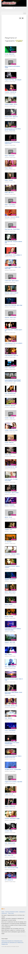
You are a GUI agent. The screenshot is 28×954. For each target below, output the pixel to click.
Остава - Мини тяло (9, 54)
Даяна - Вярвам (8, 604)
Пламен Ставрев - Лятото (11, 104)
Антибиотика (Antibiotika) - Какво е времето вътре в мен (13, 756)
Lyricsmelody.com (5, 942)
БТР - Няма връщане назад (11, 867)
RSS (3, 908)
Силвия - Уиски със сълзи (11, 430)
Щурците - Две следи (10, 642)
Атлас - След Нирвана (10, 730)
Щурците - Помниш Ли (10, 579)
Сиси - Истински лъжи (10, 393)
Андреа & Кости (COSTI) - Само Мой (13, 781)
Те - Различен (8, 541)
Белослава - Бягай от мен (11, 705)
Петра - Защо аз (8, 167)
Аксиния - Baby (8, 830)
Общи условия (11, 913)
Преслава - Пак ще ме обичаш (12, 217)
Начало (2, 911)
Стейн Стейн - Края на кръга (11, 280)
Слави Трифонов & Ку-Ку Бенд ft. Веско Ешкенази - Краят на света (13, 380)
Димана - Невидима (9, 504)
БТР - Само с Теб (9, 855)
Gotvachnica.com (18, 940)
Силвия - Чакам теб (9, 417)
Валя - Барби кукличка (10, 666)
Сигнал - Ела (8, 454)
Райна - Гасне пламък (10, 204)
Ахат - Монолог (8, 718)
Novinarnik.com (13, 942)
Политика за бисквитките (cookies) (11, 911)
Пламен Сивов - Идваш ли (11, 116)
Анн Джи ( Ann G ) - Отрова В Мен (13, 769)
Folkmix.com (20, 942)
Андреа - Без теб (9, 793)
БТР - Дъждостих (9, 879)
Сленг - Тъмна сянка (10, 367)
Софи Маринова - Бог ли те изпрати (13, 343)
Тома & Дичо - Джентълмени (12, 492)
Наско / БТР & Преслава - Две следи (13, 305)
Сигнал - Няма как (9, 442)
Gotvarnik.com (10, 940)
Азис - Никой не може (10, 843)
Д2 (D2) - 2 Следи (9, 616)
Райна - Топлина (9, 180)
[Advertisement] (14, 25)
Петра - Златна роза (9, 155)
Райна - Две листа (9, 192)
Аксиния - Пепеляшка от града (12, 818)
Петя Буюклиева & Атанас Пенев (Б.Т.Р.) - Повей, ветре (13, 129)
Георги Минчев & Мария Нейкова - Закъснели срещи (13, 629)
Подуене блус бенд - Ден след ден (13, 79)
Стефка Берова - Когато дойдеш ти (13, 255)
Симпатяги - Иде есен (10, 405)
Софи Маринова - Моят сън (11, 355)
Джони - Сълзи (8, 517)
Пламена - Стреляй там (10, 92)
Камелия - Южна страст (10, 317)
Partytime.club (4, 944)
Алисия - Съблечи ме (10, 806)
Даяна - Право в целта (10, 591)
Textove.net (3, 940)
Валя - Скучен (8, 654)
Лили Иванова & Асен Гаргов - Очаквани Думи (12, 743)
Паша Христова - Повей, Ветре (12, 229)
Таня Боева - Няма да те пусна (12, 553)
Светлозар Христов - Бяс (11, 466)
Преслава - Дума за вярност (11, 292)
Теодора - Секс (8, 529)
